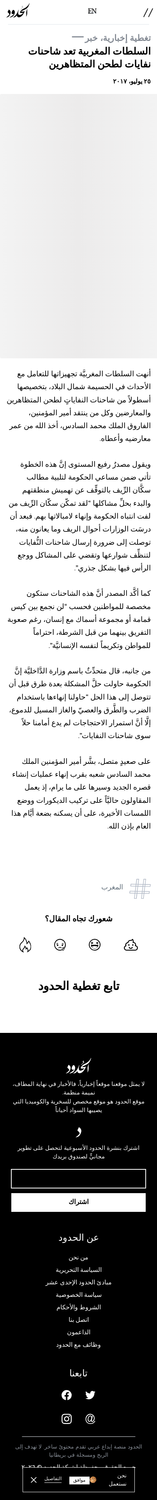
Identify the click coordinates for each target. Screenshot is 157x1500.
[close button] (34, 1480)
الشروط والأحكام (78, 1307)
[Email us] (90, 1419)
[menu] (148, 13)
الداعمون (78, 1332)
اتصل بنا (79, 1320)
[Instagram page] (67, 1419)
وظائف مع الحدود (78, 1345)
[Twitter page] (90, 1395)
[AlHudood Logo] (18, 10)
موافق (79, 1480)
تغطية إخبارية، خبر (118, 38)
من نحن (78, 1257)
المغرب (112, 887)
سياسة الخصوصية (79, 1295)
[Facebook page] (67, 1395)
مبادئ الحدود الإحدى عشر (79, 1282)
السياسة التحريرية (79, 1270)
